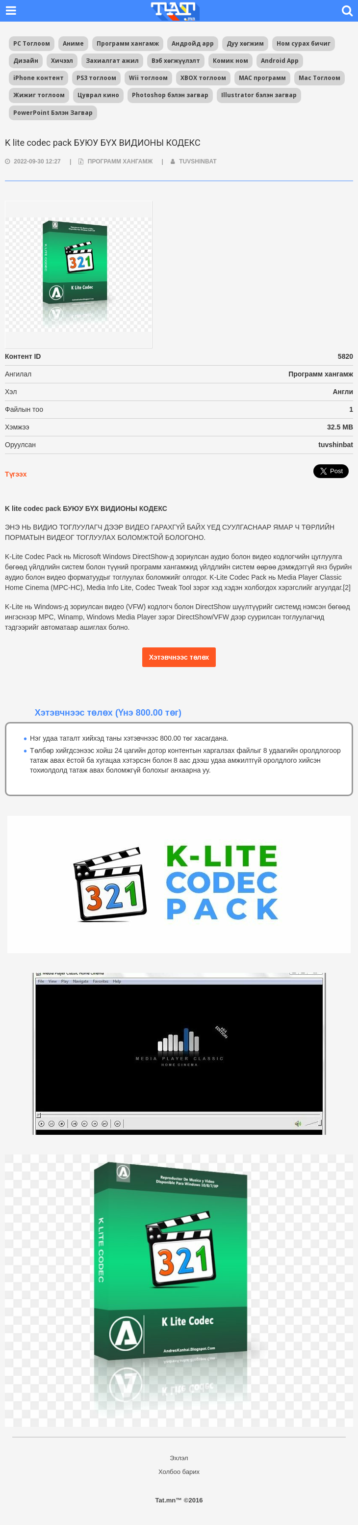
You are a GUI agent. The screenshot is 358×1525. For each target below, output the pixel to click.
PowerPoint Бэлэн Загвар (53, 112)
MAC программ (262, 78)
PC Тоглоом (31, 43)
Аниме (73, 43)
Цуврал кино (98, 95)
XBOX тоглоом (203, 78)
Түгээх (15, 474)
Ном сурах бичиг (304, 43)
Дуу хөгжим (245, 43)
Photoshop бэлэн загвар (170, 95)
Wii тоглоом (148, 78)
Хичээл (62, 60)
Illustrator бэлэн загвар (259, 95)
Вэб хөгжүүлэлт (176, 60)
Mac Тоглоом (319, 78)
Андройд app (193, 43)
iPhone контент (38, 78)
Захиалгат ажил (112, 60)
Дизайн (25, 60)
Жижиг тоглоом (39, 95)
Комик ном (230, 60)
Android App (280, 60)
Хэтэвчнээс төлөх (179, 657)
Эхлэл (179, 1458)
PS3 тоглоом (96, 78)
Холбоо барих (179, 1471)
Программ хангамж (128, 43)
